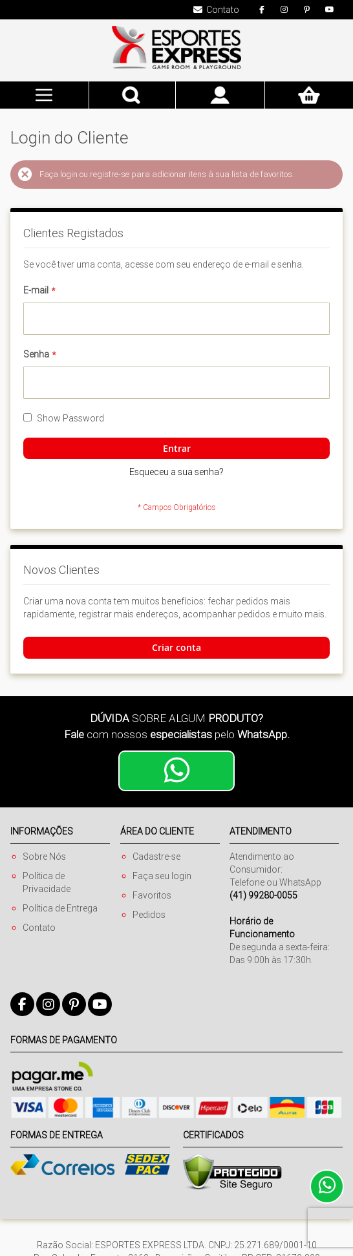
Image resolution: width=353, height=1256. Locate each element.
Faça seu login (162, 876)
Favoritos (152, 895)
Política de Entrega (60, 908)
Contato (39, 927)
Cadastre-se (156, 856)
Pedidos (149, 915)
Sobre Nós (44, 856)
